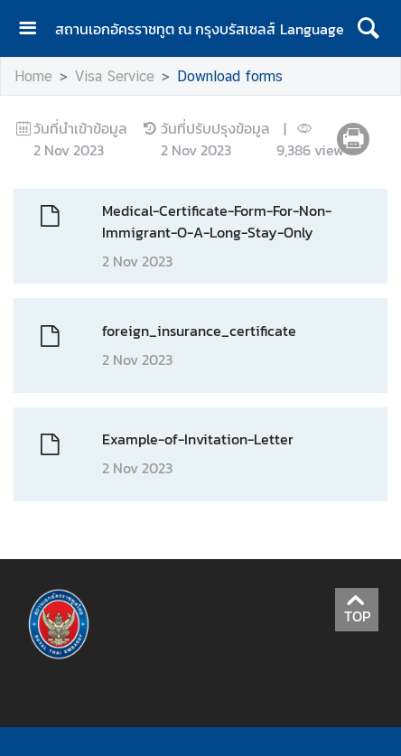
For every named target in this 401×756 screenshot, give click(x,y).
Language (312, 29)
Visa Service (114, 76)
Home (33, 76)
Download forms (230, 76)
